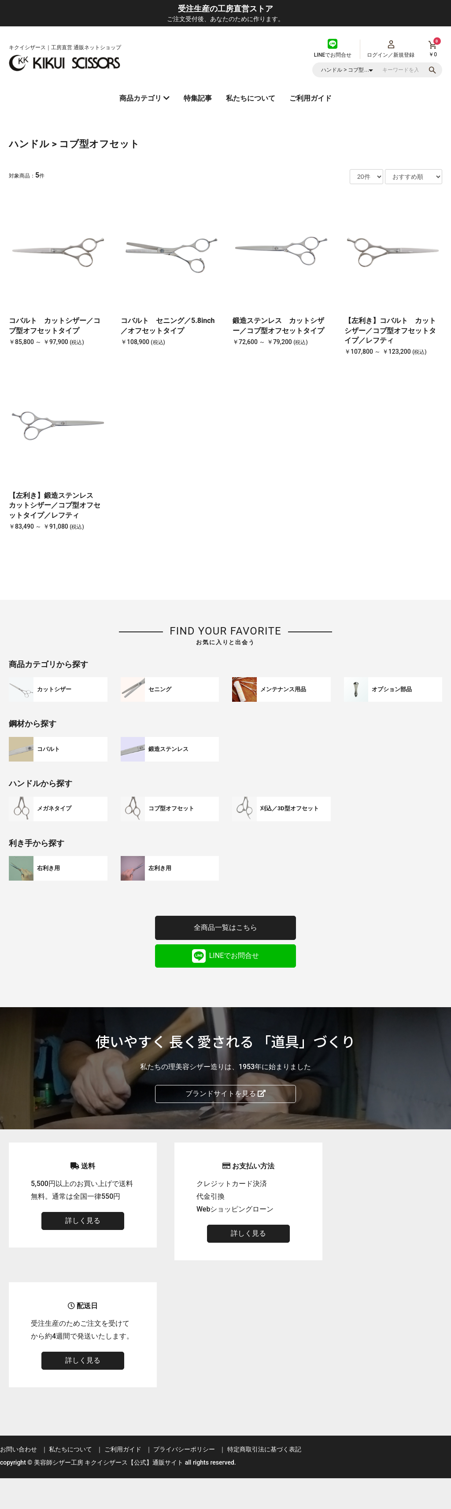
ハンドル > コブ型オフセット (74, 143)
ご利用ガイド (310, 98)
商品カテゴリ (144, 98)
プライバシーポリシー (184, 1449)
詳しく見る (82, 1220)
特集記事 (198, 98)
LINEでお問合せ (225, 956)
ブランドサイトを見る (225, 1093)
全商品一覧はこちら (225, 927)
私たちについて (250, 98)
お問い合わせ (18, 1449)
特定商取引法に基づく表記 (264, 1449)
